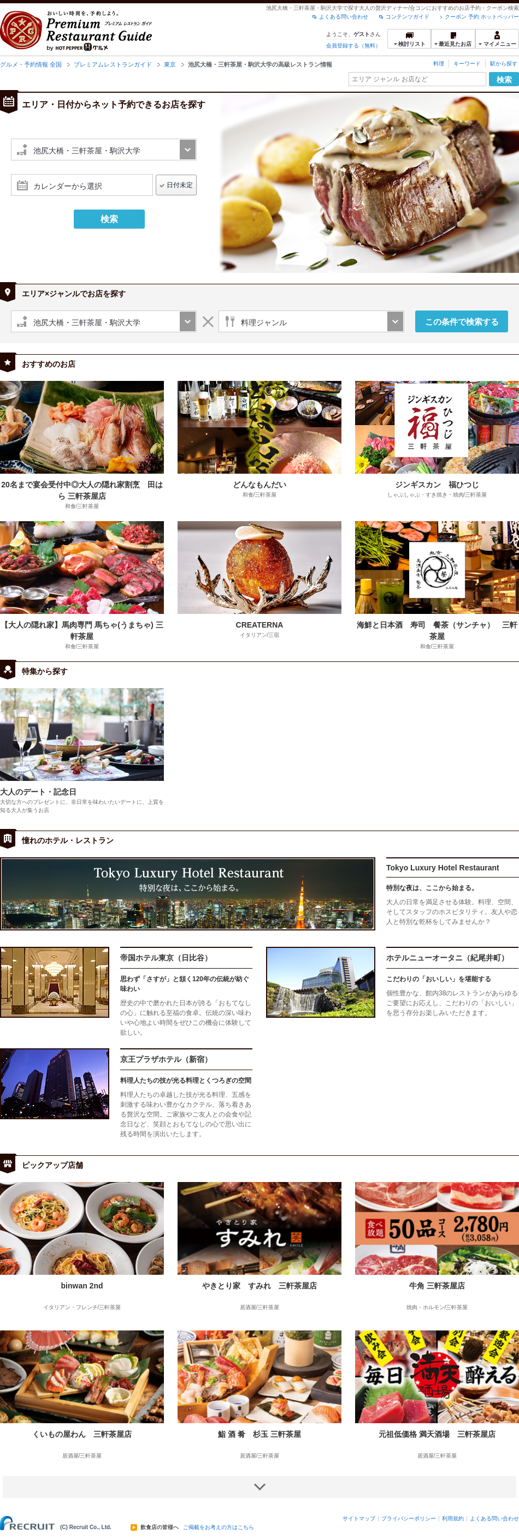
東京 (170, 64)
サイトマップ (359, 1518)
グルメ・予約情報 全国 (31, 64)
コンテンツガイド (407, 17)
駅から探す (503, 64)
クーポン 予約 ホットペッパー (482, 17)
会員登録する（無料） (353, 46)
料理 (438, 64)
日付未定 (180, 185)
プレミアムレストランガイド (113, 64)
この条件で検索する (462, 321)
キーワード (467, 64)
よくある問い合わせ (343, 17)
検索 (504, 79)
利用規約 (453, 1518)
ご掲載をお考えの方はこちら (218, 1527)
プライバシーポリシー (408, 1518)
